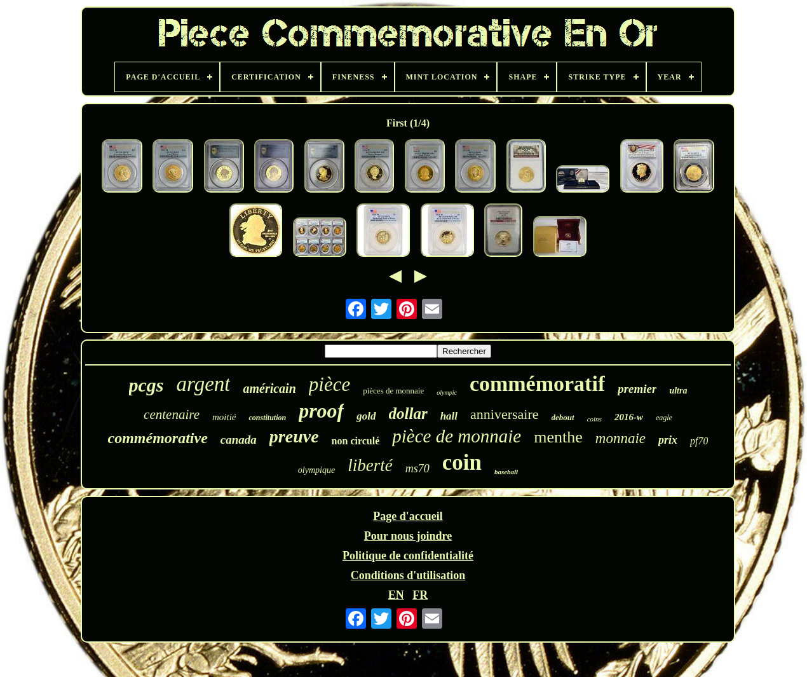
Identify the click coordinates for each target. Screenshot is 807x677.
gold (366, 416)
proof (321, 410)
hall (449, 416)
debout (563, 417)
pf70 (699, 440)
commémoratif (537, 383)
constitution (267, 417)
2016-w (628, 417)
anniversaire (504, 414)
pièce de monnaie (456, 436)
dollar (408, 413)
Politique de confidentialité (407, 555)
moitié (224, 417)
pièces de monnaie (393, 390)
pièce (329, 384)
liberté (370, 465)
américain (269, 388)
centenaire (172, 414)
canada (238, 439)
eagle (664, 417)
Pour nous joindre (408, 536)
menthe (558, 437)
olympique (316, 470)
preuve (294, 436)
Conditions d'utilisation (408, 575)
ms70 (417, 468)
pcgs (146, 384)
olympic (447, 392)
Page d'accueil (407, 516)
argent (204, 384)
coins (594, 419)
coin (462, 462)
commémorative (158, 438)
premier (637, 388)
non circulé (356, 440)
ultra (678, 390)
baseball (506, 471)
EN (396, 595)
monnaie (620, 438)
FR (420, 595)
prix (667, 440)
